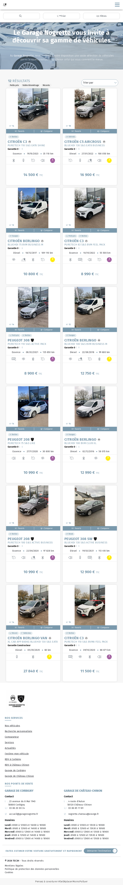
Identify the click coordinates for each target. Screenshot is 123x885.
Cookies (9, 872)
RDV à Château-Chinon (17, 765)
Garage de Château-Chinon (19, 776)
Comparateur (12, 737)
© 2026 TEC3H (12, 860)
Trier (61, 16)
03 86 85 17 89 (73, 808)
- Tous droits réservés (31, 860)
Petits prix (14, 85)
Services (9, 742)
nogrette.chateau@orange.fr (81, 814)
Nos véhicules (12, 725)
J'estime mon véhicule (17, 753)
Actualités (10, 748)
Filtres (101, 16)
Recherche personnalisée (18, 731)
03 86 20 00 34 (15, 808)
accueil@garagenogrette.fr (21, 814)
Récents (46, 85)
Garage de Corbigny (15, 770)
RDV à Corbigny (13, 759)
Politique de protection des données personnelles (32, 869)
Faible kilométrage (31, 85)
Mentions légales (14, 865)
